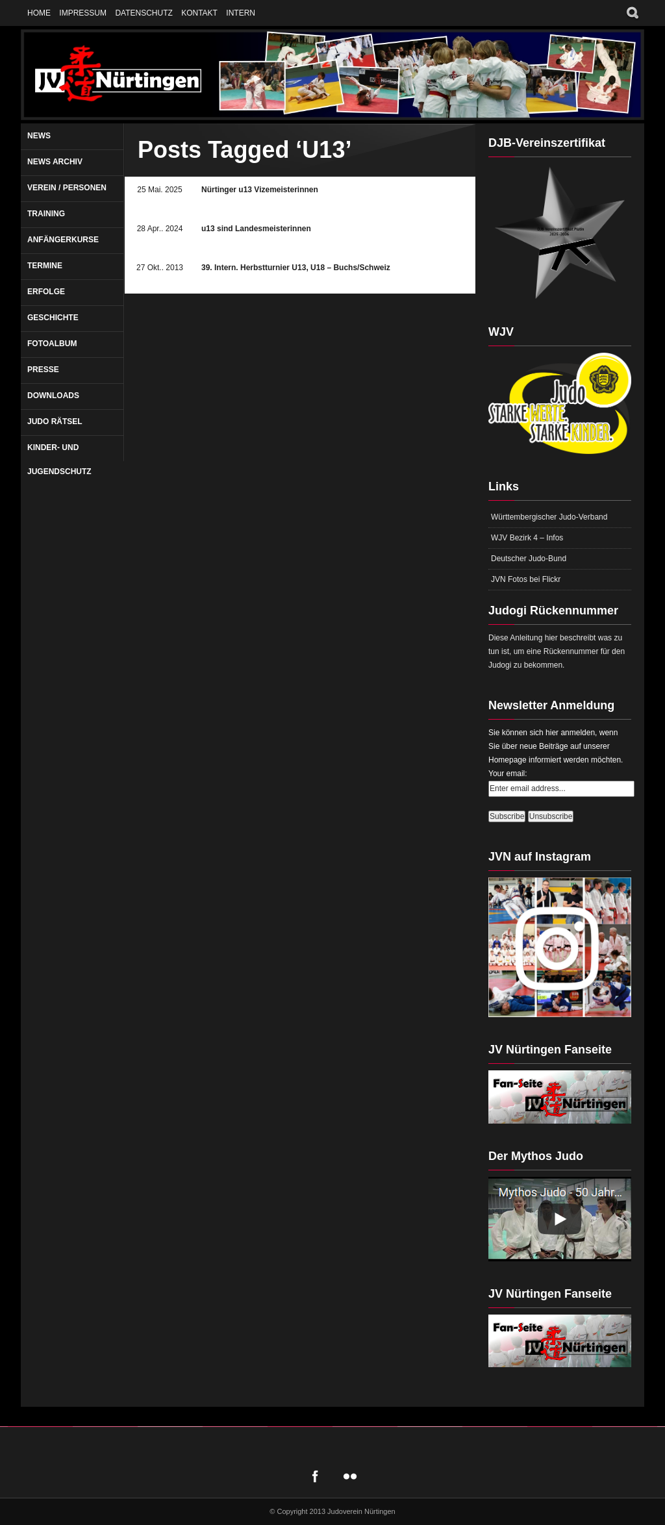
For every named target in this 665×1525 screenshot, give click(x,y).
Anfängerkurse (63, 239)
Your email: (507, 773)
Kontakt (199, 13)
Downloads (53, 395)
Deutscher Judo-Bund (528, 558)
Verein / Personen (67, 187)
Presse (43, 369)
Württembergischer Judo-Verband (549, 517)
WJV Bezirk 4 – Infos (527, 537)
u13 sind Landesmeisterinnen (256, 228)
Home (39, 13)
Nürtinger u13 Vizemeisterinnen (259, 189)
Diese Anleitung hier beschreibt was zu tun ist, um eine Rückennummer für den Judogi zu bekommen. (556, 651)
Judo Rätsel (54, 421)
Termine (44, 265)
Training (46, 213)
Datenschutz (143, 13)
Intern (240, 13)
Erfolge (46, 291)
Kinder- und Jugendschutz (59, 459)
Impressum (83, 13)
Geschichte (53, 317)
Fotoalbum (52, 343)
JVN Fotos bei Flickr (525, 579)
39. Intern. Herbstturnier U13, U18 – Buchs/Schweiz (295, 267)
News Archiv (54, 161)
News (39, 135)
